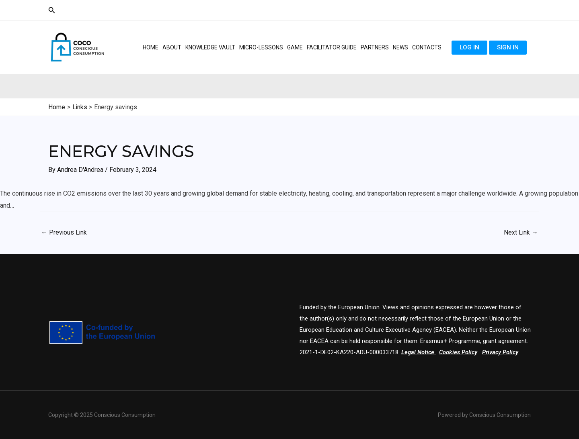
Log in (469, 47)
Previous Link (64, 232)
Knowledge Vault (210, 47)
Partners (375, 47)
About (171, 47)
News (400, 47)
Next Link (520, 232)
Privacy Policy (501, 352)
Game (295, 47)
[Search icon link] (51, 10)
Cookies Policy (458, 352)
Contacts (426, 47)
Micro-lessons (261, 47)
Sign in (508, 47)
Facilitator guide (332, 47)
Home (150, 47)
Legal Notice (418, 352)
